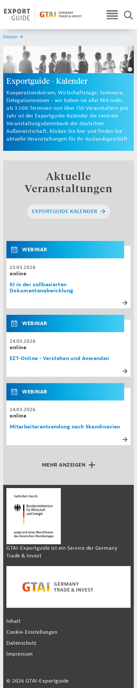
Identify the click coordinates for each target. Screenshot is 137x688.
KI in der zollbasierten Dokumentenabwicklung (41, 288)
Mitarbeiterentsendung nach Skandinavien (65, 427)
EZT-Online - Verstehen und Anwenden (59, 359)
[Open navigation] (112, 14)
